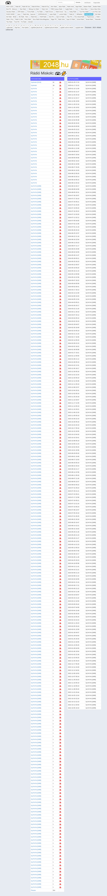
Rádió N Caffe (19, 19)
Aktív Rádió (54, 6)
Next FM (51, 17)
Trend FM (16, 22)
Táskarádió (98, 19)
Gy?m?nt (34, 88)
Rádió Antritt (70, 6)
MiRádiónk (79, 14)
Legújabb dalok (79, 27)
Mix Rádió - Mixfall (11, 17)
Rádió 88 (17, 6)
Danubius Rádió (10, 11)
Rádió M (71, 14)
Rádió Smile (61, 19)
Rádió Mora (34, 17)
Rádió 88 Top (45, 6)
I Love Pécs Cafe (96, 11)
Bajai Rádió (79, 6)
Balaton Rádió (87, 6)
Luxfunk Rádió (63, 14)
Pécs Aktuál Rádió (79, 17)
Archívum (87, 2)
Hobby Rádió (72, 11)
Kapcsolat (97, 2)
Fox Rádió (40, 11)
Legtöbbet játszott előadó (51, 27)
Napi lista (17, 27)
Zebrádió (30, 22)
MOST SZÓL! (10, 6)
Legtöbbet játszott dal (36, 27)
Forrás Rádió (30, 11)
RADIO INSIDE (10, 14)
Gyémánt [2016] (36, 82)
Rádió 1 (99, 17)
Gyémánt (34, 85)
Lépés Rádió (52, 14)
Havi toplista (25, 27)
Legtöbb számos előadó (66, 27)
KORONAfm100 (42, 14)
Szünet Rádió (80, 19)
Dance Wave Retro (95, 9)
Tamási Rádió (89, 19)
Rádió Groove (49, 11)
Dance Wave (84, 9)
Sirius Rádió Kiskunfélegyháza (41, 19)
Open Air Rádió (60, 17)
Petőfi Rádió (43, 17)
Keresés (78, 2)
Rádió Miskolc (89, 14)
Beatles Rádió (97, 6)
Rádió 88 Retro (36, 6)
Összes (33, 890)
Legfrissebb (9, 27)
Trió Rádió (23, 22)
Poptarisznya (90, 17)
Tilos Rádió (9, 22)
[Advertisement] (65, 46)
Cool (76, 9)
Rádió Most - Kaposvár (29, 14)
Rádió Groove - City (61, 11)
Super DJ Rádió (70, 19)
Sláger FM (53, 19)
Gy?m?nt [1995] (36, 186)
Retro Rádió (28, 19)
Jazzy (18, 14)
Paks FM (69, 17)
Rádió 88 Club (26, 6)
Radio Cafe (45, 9)
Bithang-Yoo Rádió (34, 9)
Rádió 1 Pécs (10, 19)
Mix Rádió (98, 14)
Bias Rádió (23, 9)
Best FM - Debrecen (11, 9)
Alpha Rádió (62, 6)
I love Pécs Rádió (84, 11)
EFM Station (21, 11)
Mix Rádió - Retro (23, 17)
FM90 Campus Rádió (56, 9)
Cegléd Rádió (69, 9)
